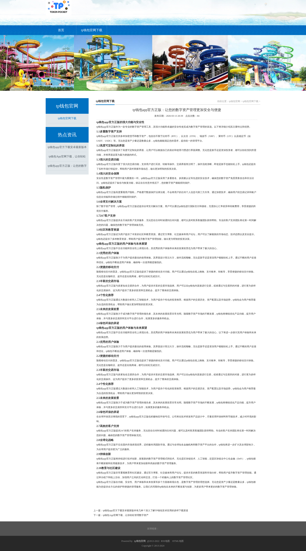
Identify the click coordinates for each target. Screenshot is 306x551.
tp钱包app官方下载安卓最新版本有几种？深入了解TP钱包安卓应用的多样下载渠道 (145, 510)
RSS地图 (165, 541)
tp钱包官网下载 (91, 30)
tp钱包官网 (234, 101)
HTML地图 (178, 541)
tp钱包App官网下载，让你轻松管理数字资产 (126, 515)
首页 (61, 30)
